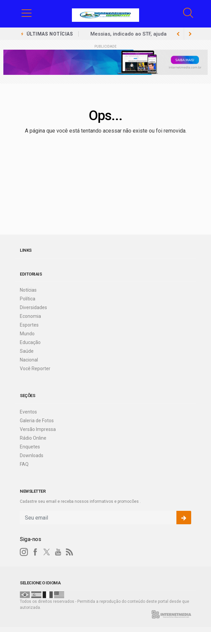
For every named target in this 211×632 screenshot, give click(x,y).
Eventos (28, 412)
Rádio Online (33, 438)
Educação (30, 342)
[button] (26, 13)
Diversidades (33, 307)
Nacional (29, 359)
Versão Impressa (38, 429)
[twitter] (47, 552)
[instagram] (24, 552)
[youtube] (58, 552)
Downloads (31, 455)
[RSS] (70, 552)
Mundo (27, 333)
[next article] (178, 34)
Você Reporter (35, 368)
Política (27, 298)
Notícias (28, 290)
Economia (30, 316)
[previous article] (190, 34)
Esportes (29, 325)
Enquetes (30, 446)
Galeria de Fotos (37, 420)
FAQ (24, 464)
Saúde (27, 351)
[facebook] (35, 552)
